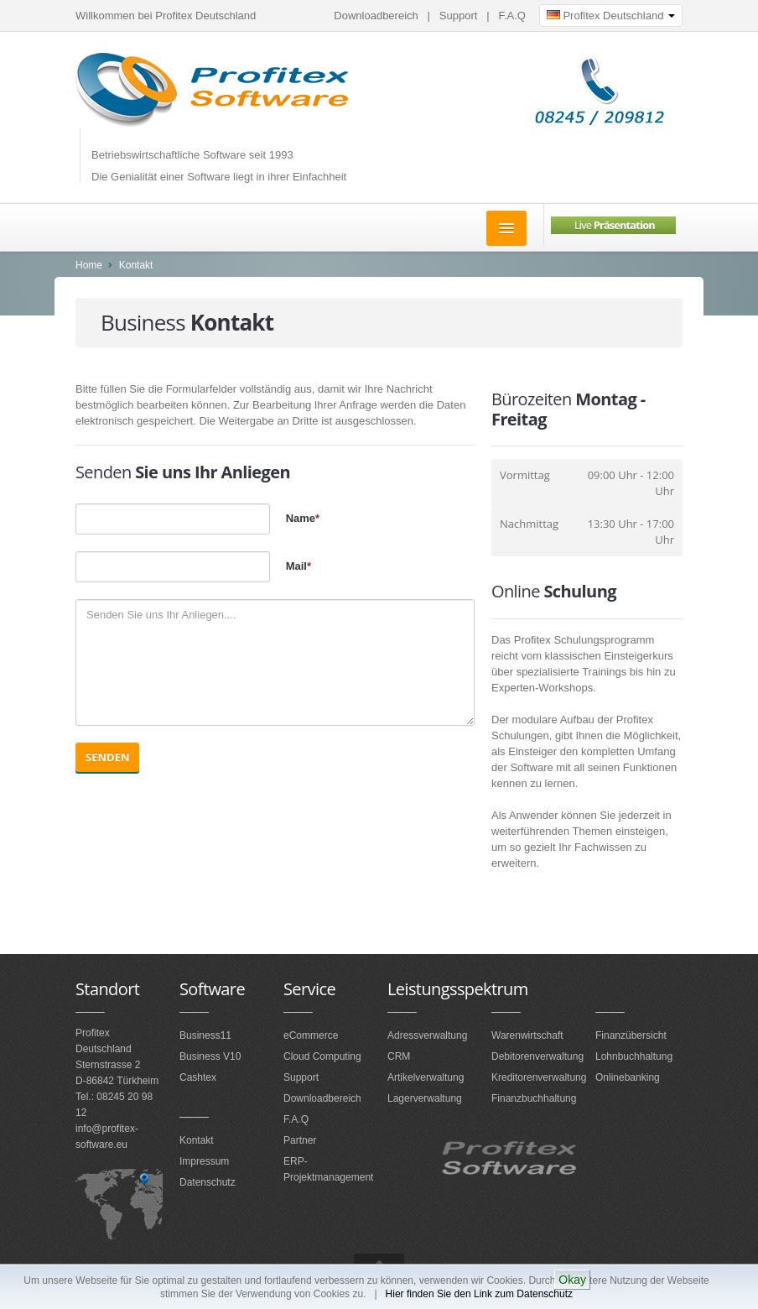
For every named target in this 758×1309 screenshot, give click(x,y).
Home (88, 265)
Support (458, 15)
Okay (572, 1279)
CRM (398, 1056)
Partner (299, 1140)
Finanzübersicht (631, 1035)
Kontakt (136, 265)
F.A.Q (512, 15)
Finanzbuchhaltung (533, 1098)
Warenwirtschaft (527, 1035)
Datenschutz (207, 1182)
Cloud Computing (322, 1056)
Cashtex (197, 1077)
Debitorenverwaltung (537, 1056)
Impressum (204, 1161)
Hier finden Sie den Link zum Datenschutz (479, 1294)
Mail (298, 566)
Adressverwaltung (427, 1035)
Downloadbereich (376, 15)
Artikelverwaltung (425, 1077)
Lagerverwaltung (424, 1098)
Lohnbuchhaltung (633, 1056)
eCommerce (310, 1035)
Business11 (205, 1035)
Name (302, 518)
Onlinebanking (627, 1077)
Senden (107, 756)
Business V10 (210, 1056)
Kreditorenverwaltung (538, 1077)
